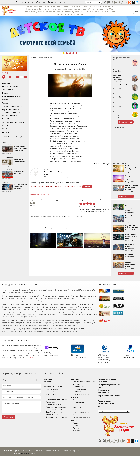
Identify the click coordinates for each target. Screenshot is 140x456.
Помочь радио (118, 127)
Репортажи (50, 402)
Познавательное (82, 389)
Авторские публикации (35, 2)
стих (48, 194)
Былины (79, 430)
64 (21, 76)
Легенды (79, 428)
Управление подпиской (115, 395)
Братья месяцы (52, 394)
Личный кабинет (112, 404)
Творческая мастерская (12, 106)
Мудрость (80, 407)
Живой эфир (6, 73)
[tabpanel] (70, 34)
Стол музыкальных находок (57, 399)
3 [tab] (70, 53)
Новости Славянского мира (57, 392)
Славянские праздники (55, 404)
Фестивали (80, 384)
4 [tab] (73, 53)
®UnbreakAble (25, 452)
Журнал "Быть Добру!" (12, 136)
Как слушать (110, 393)
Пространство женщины (56, 407)
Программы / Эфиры (53, 387)
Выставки (80, 392)
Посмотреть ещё (125, 122)
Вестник (6, 133)
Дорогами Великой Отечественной (11, 114)
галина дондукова (38, 194)
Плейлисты (109, 382)
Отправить (8, 417)
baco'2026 (6, 452)
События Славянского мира (87, 382)
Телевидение (8, 90)
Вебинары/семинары (12, 86)
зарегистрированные (103, 209)
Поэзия (5, 119)
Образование (81, 402)
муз (25, 76)
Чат (130, 14)
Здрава (79, 400)
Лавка (50, 2)
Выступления (81, 387)
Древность (80, 405)
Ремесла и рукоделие (84, 412)
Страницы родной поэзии (56, 417)
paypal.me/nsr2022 (129, 357)
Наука (78, 410)
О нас (4, 129)
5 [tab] (76, 53)
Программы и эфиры (11, 96)
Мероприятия (61, 2)
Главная (19, 2)
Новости (6, 93)
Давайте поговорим (54, 412)
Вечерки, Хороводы (84, 394)
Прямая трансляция (113, 379)
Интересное (80, 415)
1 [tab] (64, 53)
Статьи (5, 100)
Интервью (50, 397)
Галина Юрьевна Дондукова (55, 172)
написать (87, 187)
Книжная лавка (52, 414)
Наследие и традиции (84, 417)
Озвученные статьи (54, 409)
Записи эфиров (52, 389)
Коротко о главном (10, 109)
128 (17, 76)
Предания (80, 423)
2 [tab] (67, 53)
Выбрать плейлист (21, 73)
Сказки (78, 425)
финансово (28, 358)
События (78, 379)
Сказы (5, 103)
